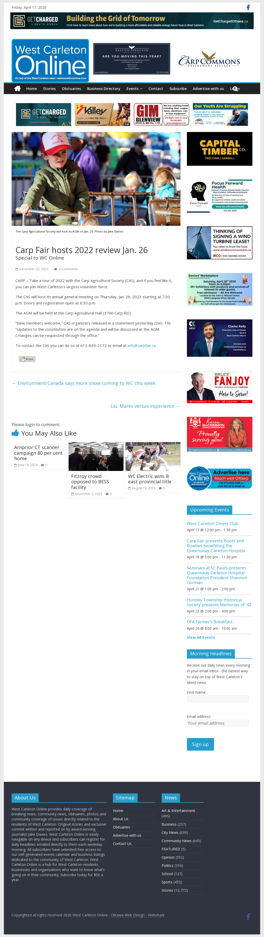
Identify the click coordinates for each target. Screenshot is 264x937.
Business (169, 824)
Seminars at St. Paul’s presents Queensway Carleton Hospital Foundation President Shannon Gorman (217, 575)
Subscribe (178, 88)
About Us (120, 818)
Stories (49, 88)
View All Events (201, 637)
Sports (167, 882)
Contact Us (122, 843)
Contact (155, 88)
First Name (196, 692)
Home (31, 88)
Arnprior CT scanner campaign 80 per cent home (38, 452)
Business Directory (103, 88)
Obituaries (71, 88)
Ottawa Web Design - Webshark (137, 915)
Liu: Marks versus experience (145, 406)
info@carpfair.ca (142, 345)
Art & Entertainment (178, 810)
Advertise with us (208, 88)
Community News (177, 840)
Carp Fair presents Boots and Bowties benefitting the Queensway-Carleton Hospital (216, 545)
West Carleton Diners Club (212, 523)
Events (132, 88)
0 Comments (66, 269)
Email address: (199, 716)
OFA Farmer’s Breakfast (210, 622)
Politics (168, 865)
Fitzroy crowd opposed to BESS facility (90, 481)
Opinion (168, 857)
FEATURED (171, 849)
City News (170, 832)
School (167, 873)
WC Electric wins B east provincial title (149, 479)
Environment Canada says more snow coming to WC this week (83, 383)
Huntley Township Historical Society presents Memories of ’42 (219, 602)
